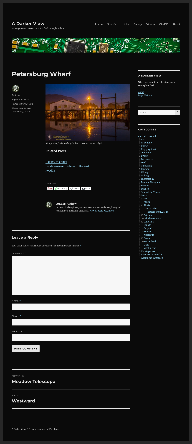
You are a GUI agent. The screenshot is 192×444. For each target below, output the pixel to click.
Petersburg (17, 111)
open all (142, 136)
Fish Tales (152, 208)
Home (99, 24)
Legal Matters (145, 95)
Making (145, 175)
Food (143, 162)
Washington (150, 248)
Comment (19, 253)
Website (17, 331)
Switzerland (150, 241)
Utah (146, 244)
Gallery (138, 24)
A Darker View (28, 23)
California (149, 221)
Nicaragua (149, 235)
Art (142, 139)
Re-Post (145, 185)
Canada (147, 225)
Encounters (147, 159)
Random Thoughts (150, 182)
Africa (147, 202)
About (176, 24)
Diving (144, 156)
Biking (144, 146)
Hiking (144, 172)
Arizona (148, 215)
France (147, 231)
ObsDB (163, 24)
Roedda (50, 170)
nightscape (25, 108)
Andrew (16, 95)
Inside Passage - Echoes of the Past (67, 166)
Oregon (147, 238)
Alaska (15, 108)
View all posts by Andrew (101, 210)
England (148, 228)
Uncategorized (148, 251)
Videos (150, 24)
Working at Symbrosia (152, 258)
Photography (147, 179)
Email (16, 316)
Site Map (112, 24)
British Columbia (152, 218)
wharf (27, 111)
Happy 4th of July (56, 161)
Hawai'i (145, 169)
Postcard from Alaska (22, 104)
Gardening (146, 165)
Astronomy (146, 142)
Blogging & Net (148, 149)
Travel (144, 198)
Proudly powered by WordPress (44, 429)
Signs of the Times (150, 192)
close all (152, 136)
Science (145, 189)
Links (126, 24)
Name (16, 300)
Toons (144, 195)
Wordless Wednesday (151, 254)
